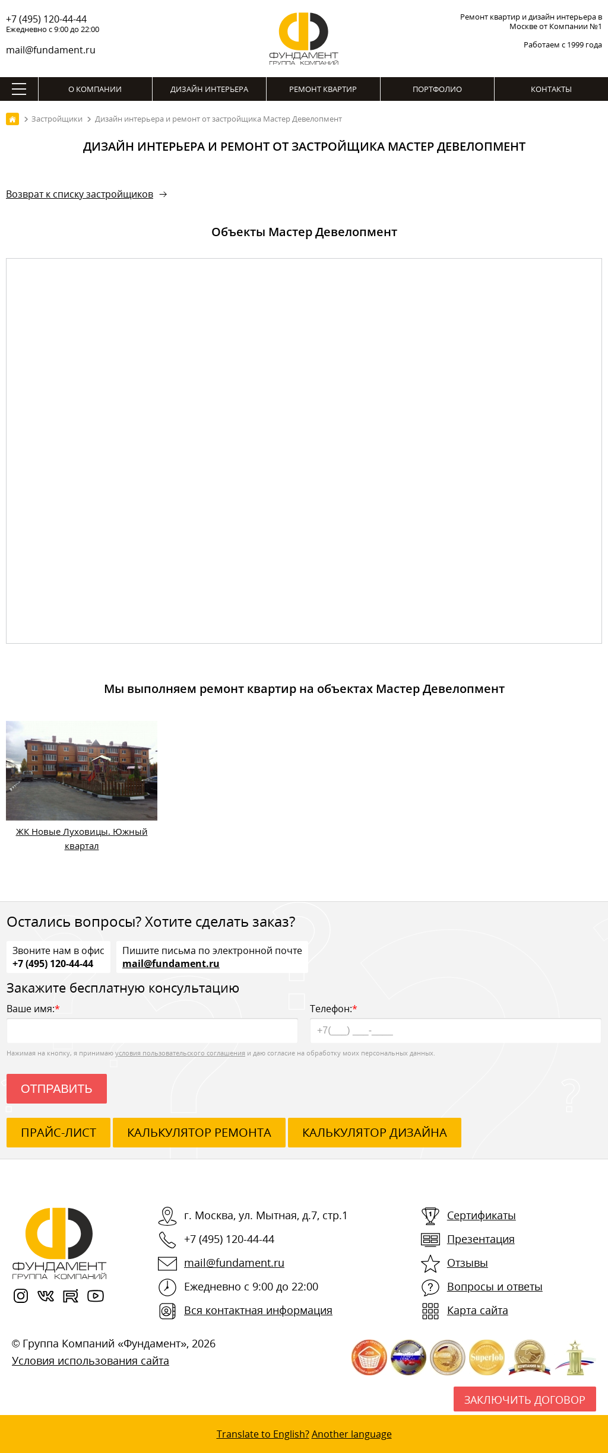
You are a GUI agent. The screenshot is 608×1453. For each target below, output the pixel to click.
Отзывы (467, 1262)
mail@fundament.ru (51, 49)
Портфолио (437, 89)
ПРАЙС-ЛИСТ (58, 1132)
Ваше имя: (152, 1022)
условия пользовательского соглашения (180, 1052)
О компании (95, 89)
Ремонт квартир (323, 89)
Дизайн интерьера (209, 89)
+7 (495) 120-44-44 (46, 19)
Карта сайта (477, 1310)
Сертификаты (481, 1215)
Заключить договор (524, 1399)
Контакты (551, 89)
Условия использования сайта (90, 1360)
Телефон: (455, 1022)
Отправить (57, 1088)
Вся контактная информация (258, 1310)
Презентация (481, 1239)
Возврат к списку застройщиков (79, 194)
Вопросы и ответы (495, 1286)
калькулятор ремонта (199, 1132)
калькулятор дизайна (374, 1132)
